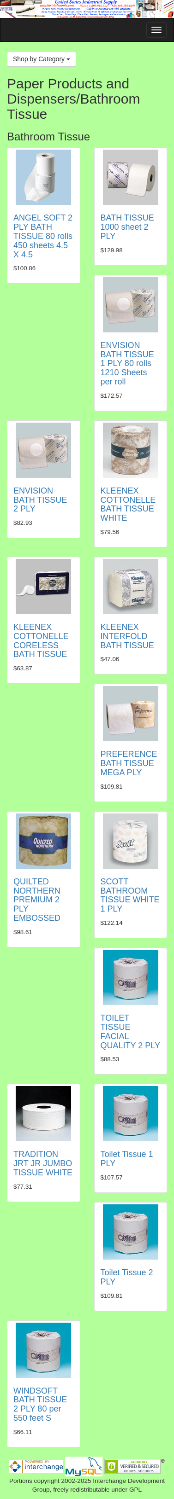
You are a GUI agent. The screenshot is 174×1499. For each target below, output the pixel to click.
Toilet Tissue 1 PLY (127, 1159)
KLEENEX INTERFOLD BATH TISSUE (127, 636)
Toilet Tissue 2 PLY (127, 1277)
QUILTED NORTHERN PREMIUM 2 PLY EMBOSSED (36, 900)
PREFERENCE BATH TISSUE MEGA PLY (129, 763)
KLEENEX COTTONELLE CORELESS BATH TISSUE (41, 640)
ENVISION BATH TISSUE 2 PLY (40, 500)
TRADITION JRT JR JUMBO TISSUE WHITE (42, 1163)
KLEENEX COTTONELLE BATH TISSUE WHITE (128, 504)
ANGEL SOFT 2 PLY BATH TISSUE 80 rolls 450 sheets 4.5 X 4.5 (42, 236)
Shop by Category (41, 59)
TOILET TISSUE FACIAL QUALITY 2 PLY (130, 1031)
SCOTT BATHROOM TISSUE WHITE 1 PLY (130, 895)
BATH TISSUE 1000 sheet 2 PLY (127, 227)
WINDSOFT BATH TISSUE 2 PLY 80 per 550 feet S (40, 1404)
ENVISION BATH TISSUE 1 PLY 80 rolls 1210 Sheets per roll (127, 363)
